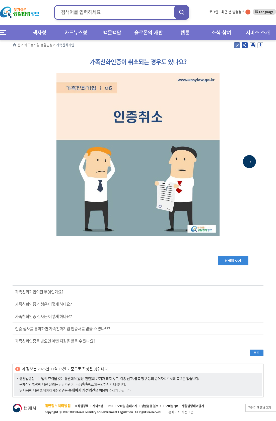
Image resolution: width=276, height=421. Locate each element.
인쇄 (252, 45)
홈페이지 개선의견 (180, 411)
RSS (110, 406)
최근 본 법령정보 (235, 11)
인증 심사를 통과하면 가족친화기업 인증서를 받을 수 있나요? (62, 329)
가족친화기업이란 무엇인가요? (39, 292)
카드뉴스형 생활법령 (38, 44)
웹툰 (184, 32)
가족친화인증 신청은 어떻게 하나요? (43, 304)
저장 (260, 45)
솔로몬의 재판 (148, 32)
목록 (257, 352)
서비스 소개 (258, 32)
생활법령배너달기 (193, 406)
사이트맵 (98, 406)
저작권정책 (82, 406)
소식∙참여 (221, 32)
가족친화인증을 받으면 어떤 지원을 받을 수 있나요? (55, 341)
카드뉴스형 (75, 32)
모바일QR (171, 406)
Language (266, 12)
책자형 (39, 32)
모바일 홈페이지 (127, 406)
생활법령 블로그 (151, 406)
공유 (245, 45)
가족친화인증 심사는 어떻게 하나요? (43, 316)
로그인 (213, 11)
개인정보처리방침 (58, 405)
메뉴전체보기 (4, 32)
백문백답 (112, 32)
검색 (181, 12)
